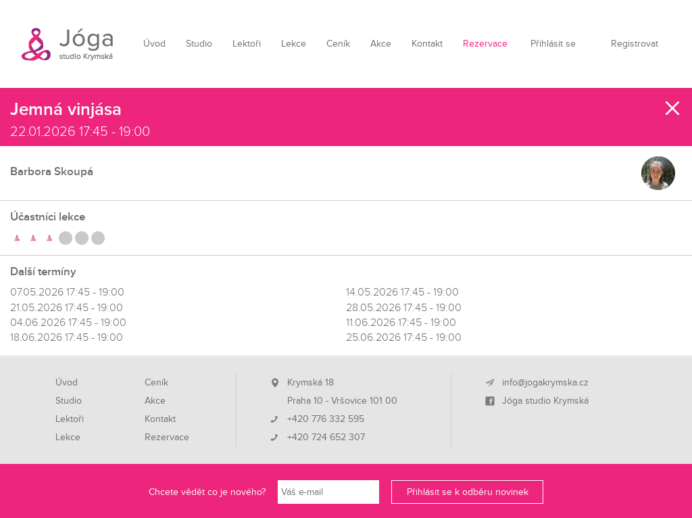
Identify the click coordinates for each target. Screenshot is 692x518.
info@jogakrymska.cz (545, 382)
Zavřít (673, 108)
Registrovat (634, 43)
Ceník (338, 43)
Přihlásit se (553, 43)
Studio (199, 43)
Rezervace (485, 43)
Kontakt (427, 43)
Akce (380, 43)
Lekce (293, 43)
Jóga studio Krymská (545, 401)
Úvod (154, 43)
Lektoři (246, 43)
